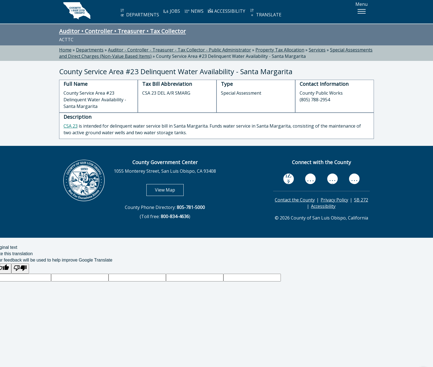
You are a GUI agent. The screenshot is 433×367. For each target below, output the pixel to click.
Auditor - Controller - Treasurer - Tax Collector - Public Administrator (179, 50)
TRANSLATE (265, 12)
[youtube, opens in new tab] (310, 179)
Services (317, 50)
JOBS (171, 11)
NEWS (194, 11)
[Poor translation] (20, 268)
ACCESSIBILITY (226, 11)
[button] (361, 11)
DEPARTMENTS (139, 12)
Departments (90, 50)
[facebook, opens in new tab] (288, 179)
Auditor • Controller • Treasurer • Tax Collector (122, 31)
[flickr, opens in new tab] (332, 178)
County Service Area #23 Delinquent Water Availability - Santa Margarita (231, 56)
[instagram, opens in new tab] (354, 178)
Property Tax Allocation (279, 50)
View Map (169, 190)
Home (65, 50)
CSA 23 (71, 126)
